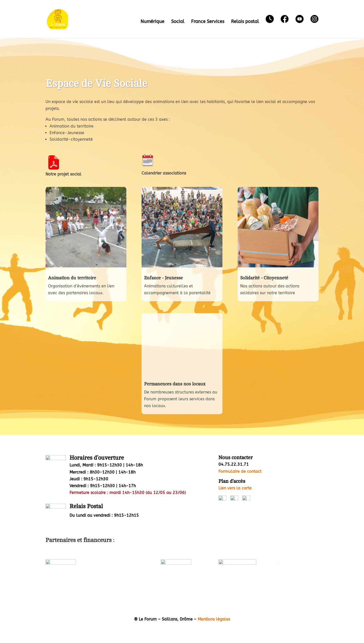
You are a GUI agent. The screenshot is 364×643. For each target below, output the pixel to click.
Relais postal (245, 22)
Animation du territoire (72, 277)
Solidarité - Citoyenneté (264, 277)
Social (177, 22)
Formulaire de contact (239, 471)
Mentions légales (214, 619)
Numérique (152, 22)
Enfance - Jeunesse (163, 277)
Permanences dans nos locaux (175, 383)
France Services (207, 22)
